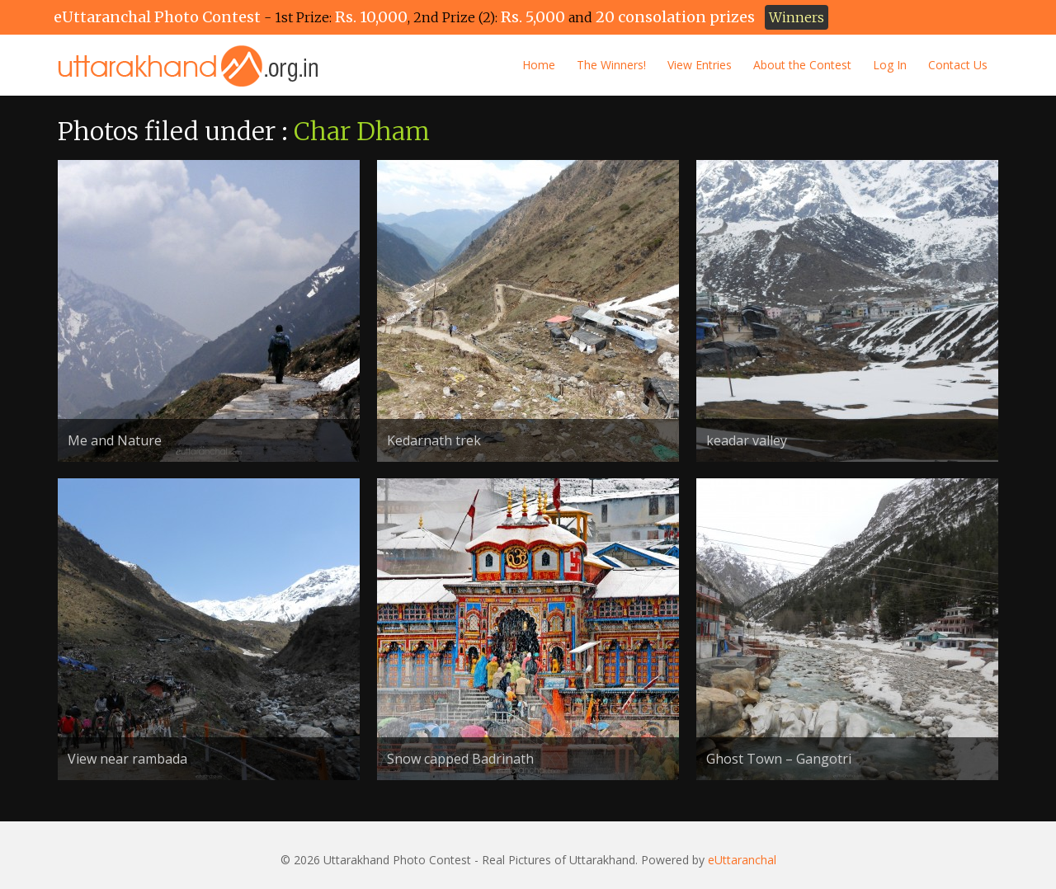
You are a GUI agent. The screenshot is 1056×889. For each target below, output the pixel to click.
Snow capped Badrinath (460, 759)
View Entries (699, 65)
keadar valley (746, 440)
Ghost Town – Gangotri (778, 759)
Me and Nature (115, 440)
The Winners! (611, 65)
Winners (796, 17)
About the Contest (802, 65)
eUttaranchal (742, 860)
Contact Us (958, 65)
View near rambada (127, 759)
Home (538, 65)
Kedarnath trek (434, 440)
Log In (890, 65)
